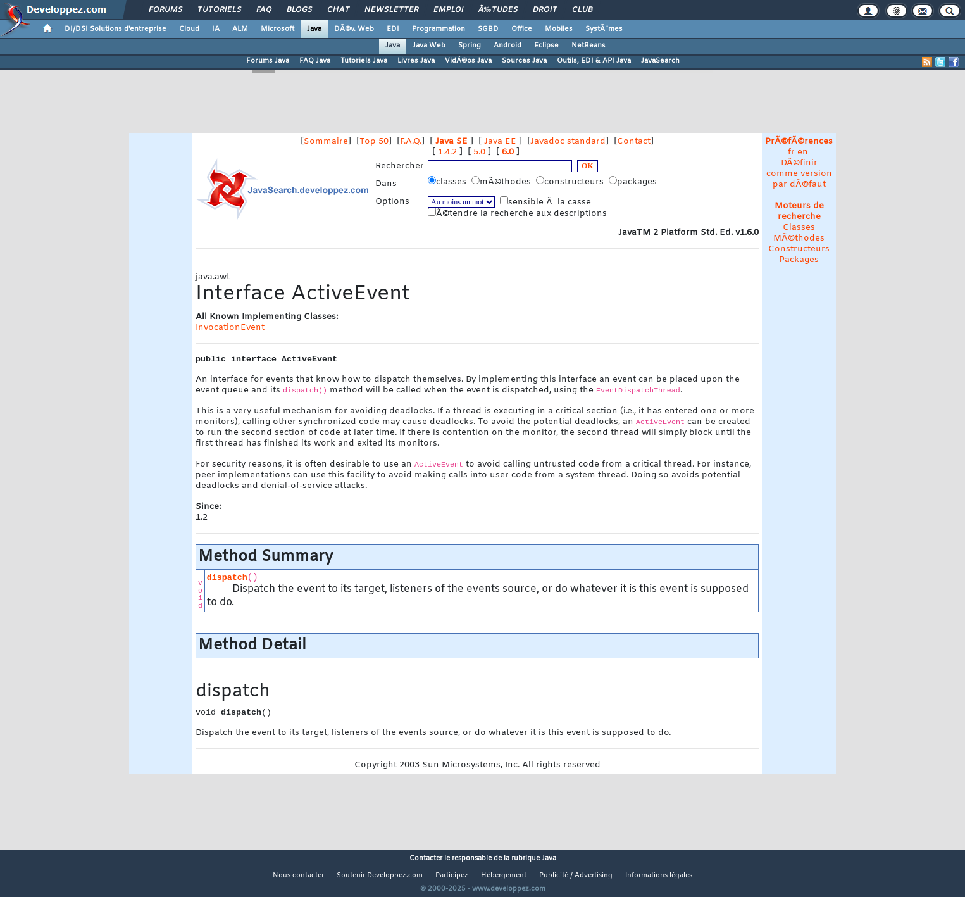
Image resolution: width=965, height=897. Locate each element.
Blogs (299, 10)
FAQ (264, 10)
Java (314, 29)
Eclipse (546, 45)
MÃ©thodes (799, 238)
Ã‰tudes (498, 10)
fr (791, 152)
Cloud (189, 29)
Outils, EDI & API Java (594, 60)
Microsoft (277, 29)
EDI (393, 29)
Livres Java (416, 60)
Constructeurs (799, 249)
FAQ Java (314, 60)
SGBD (488, 29)
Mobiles (559, 29)
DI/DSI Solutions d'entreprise (115, 29)
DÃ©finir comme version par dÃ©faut (799, 174)
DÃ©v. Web (354, 29)
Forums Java (267, 60)
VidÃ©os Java (468, 60)
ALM (240, 29)
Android (507, 45)
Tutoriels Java (363, 60)
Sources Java (524, 60)
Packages (799, 259)
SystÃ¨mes (604, 29)
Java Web (429, 45)
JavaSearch (660, 60)
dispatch (227, 577)
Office (521, 29)
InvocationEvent (230, 327)
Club (582, 10)
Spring (469, 45)
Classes (799, 227)
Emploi (448, 10)
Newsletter (391, 10)
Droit (545, 10)
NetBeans (588, 45)
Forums (165, 10)
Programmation (438, 29)
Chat (338, 10)
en (802, 152)
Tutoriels (219, 10)
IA (216, 29)
